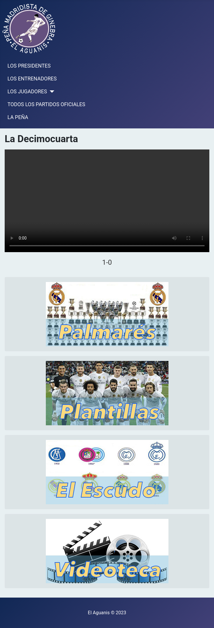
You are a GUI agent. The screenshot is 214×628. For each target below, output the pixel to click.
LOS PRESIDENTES (29, 66)
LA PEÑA (18, 117)
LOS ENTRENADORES (32, 79)
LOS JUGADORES (27, 91)
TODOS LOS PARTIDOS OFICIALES (46, 104)
